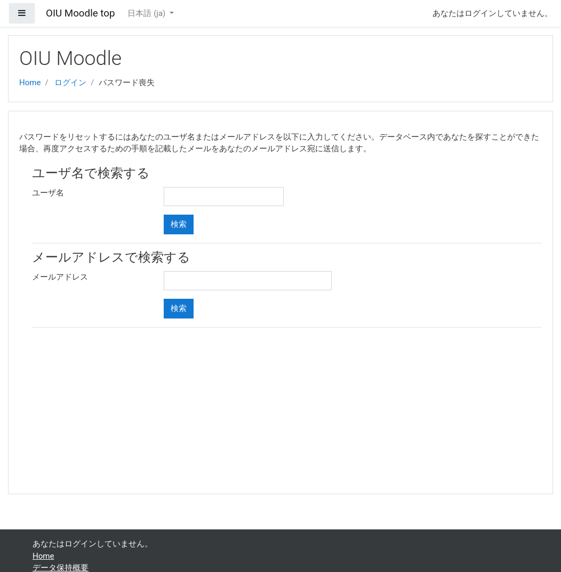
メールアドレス (60, 277)
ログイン (70, 82)
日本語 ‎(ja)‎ (147, 13)
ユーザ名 (48, 193)
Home (30, 82)
